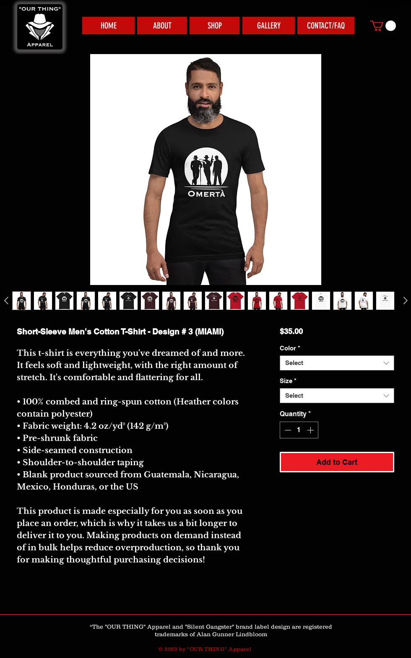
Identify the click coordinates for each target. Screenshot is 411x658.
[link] (383, 26)
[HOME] (108, 25)
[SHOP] (214, 25)
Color (290, 348)
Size (288, 380)
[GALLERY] (268, 25)
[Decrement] (287, 430)
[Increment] (311, 430)
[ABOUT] (162, 25)
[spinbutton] (299, 430)
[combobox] (337, 362)
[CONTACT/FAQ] (325, 25)
